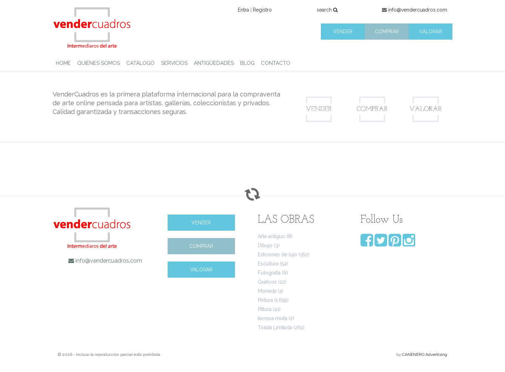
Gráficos (267, 282)
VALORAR (430, 31)
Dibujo (265, 245)
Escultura (268, 263)
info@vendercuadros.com (417, 10)
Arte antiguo (271, 236)
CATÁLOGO (140, 63)
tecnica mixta (272, 318)
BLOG (247, 63)
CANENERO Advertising (424, 354)
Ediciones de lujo (277, 254)
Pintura (265, 300)
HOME (63, 63)
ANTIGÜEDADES (214, 63)
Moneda (267, 291)
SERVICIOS (174, 63)
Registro (262, 10)
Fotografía (269, 273)
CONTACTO (275, 63)
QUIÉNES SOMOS (98, 63)
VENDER (342, 31)
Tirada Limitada (275, 327)
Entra (243, 10)
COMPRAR (387, 31)
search (327, 10)
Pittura (264, 309)
